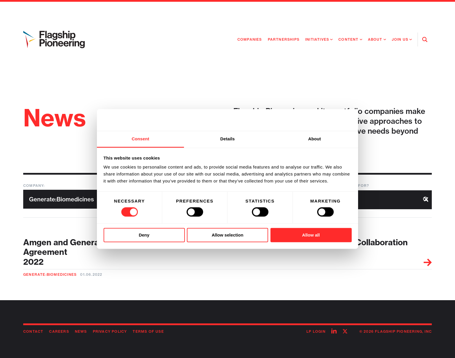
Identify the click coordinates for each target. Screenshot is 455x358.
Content (348, 39)
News (81, 331)
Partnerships (283, 39)
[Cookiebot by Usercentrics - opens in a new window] (326, 120)
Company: (34, 185)
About (375, 39)
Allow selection (227, 234)
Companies (249, 39)
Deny (144, 234)
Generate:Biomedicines (50, 274)
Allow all (311, 234)
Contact (33, 331)
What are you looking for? (337, 185)
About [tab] (314, 138)
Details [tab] (227, 138)
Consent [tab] (140, 138)
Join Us (400, 39)
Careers (59, 331)
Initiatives (317, 39)
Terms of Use (148, 331)
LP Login (316, 331)
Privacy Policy (110, 331)
